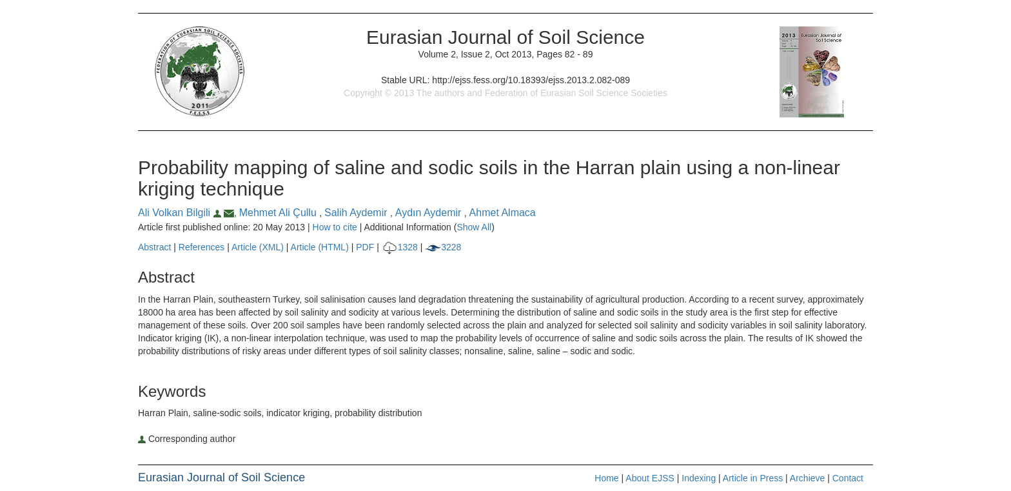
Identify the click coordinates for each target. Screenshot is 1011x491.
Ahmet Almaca (502, 212)
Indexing (699, 478)
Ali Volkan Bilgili (181, 212)
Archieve (807, 478)
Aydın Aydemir (429, 212)
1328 (400, 247)
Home (606, 478)
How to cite (335, 227)
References (202, 247)
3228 (443, 247)
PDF (365, 247)
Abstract (154, 247)
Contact (847, 478)
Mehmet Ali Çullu (279, 212)
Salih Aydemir (357, 212)
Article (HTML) (320, 247)
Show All (473, 227)
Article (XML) (258, 247)
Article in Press (753, 478)
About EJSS (649, 478)
